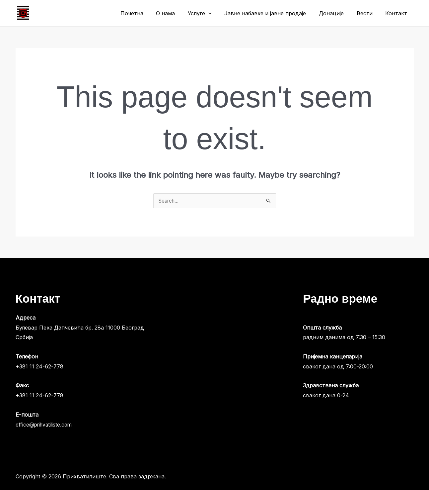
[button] (218, 13)
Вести (368, 13)
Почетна (146, 13)
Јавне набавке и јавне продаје (273, 13)
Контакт (397, 13)
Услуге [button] (210, 13)
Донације (336, 13)
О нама (177, 13)
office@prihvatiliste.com (45, 425)
